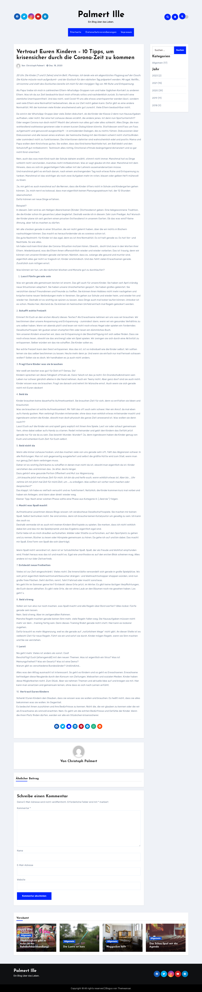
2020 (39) (157, 90)
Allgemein (26, 935)
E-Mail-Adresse (25, 865)
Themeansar (124, 988)
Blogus (109, 988)
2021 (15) (157, 83)
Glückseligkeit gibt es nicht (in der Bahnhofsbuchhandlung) (34, 943)
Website (21, 879)
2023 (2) (156, 75)
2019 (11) (157, 98)
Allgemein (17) (159, 62)
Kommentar (24, 808)
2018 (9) (156, 105)
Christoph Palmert (35, 65)
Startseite (75, 32)
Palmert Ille (101, 15)
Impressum (126, 32)
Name (20, 850)
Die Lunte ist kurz (74, 946)
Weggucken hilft (116, 946)
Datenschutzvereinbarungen (101, 32)
